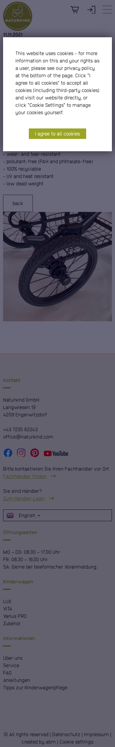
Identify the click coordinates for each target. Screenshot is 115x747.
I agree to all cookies (57, 133)
